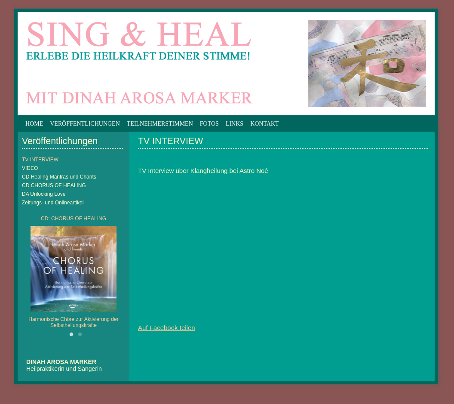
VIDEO (30, 168)
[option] (73, 274)
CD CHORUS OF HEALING (54, 185)
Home (34, 123)
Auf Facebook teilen (166, 327)
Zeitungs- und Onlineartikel (52, 203)
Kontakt (264, 123)
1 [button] (71, 334)
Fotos (209, 123)
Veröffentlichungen (85, 123)
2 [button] (80, 334)
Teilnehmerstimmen (160, 123)
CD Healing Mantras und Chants (59, 177)
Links (234, 123)
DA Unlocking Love (43, 194)
